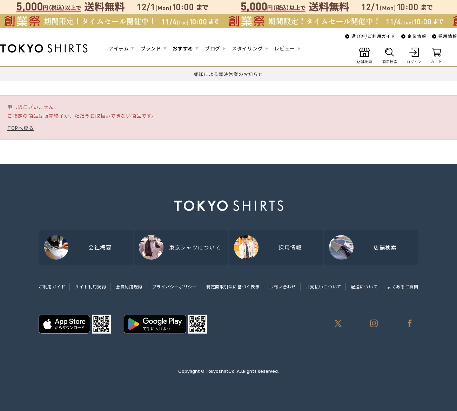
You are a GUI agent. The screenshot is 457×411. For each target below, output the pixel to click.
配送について (364, 286)
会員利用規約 (129, 286)
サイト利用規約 (90, 286)
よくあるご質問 (402, 286)
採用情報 (447, 36)
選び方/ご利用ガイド (373, 36)
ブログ (212, 48)
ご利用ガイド (52, 286)
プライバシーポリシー (174, 286)
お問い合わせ (282, 286)
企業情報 (417, 36)
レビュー (284, 48)
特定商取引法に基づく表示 (233, 286)
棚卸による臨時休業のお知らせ (228, 74)
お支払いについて (323, 286)
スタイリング (247, 48)
